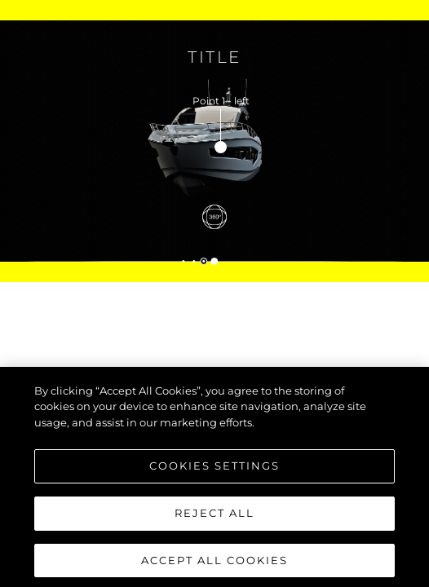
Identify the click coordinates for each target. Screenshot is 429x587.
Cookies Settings (214, 468)
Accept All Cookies (214, 563)
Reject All (214, 516)
